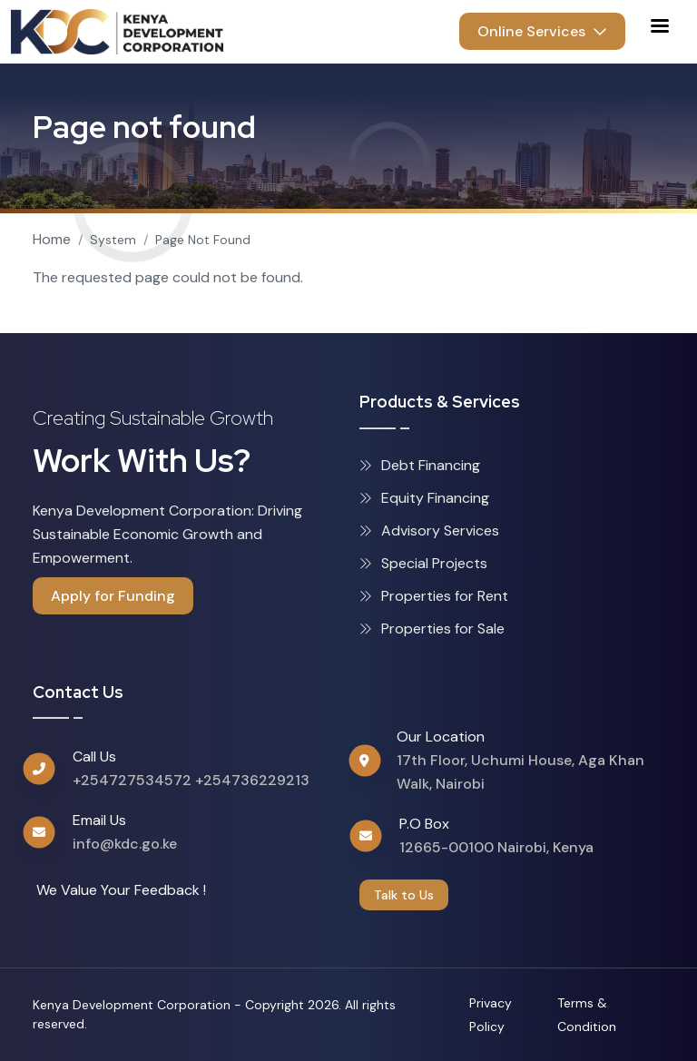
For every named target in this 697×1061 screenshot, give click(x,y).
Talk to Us (404, 895)
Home (52, 239)
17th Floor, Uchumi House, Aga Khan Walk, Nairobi (520, 772)
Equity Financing (424, 497)
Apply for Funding (113, 595)
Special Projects (423, 563)
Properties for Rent (433, 595)
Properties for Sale (432, 628)
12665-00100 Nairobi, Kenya (496, 847)
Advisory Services (429, 530)
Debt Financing (419, 465)
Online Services (542, 31)
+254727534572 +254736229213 (191, 780)
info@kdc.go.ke (125, 843)
